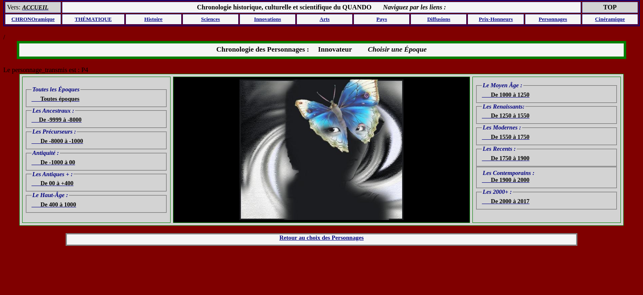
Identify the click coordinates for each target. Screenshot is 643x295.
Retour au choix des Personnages (321, 237)
